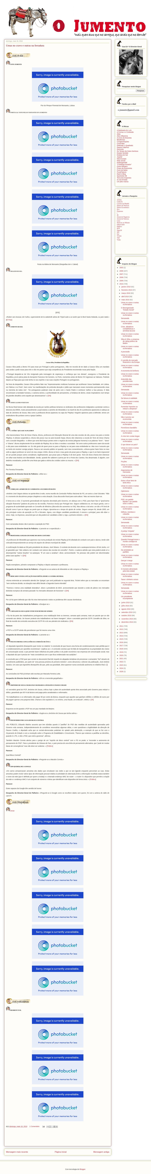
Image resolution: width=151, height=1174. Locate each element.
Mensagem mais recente (17, 1152)
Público (50, 746)
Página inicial (61, 1152)
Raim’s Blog (121, 174)
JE (118, 215)
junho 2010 (125, 602)
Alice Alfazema (122, 136)
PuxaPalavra (121, 172)
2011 (121, 626)
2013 (121, 633)
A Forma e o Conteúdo (125, 132)
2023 (121, 665)
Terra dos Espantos (124, 178)
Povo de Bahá (122, 170)
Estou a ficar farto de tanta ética (128, 482)
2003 (121, 268)
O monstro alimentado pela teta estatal (129, 570)
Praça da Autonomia (124, 168)
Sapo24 (119, 230)
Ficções (124, 462)
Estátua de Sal (122, 155)
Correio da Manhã (123, 204)
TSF (118, 238)
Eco (118, 209)
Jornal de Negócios (123, 217)
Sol (118, 234)
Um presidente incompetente (127, 597)
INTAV (12, 811)
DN (49, 396)
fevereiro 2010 (127, 290)
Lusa (118, 221)
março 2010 (126, 293)
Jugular (119, 157)
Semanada (125, 318)
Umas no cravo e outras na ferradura (130, 304)
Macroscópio (121, 159)
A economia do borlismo (130, 371)
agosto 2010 (126, 609)
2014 (121, 636)
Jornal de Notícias (123, 219)
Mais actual (121, 161)
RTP (118, 228)
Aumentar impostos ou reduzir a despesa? (129, 408)
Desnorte (120, 149)
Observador (121, 224)
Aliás (118, 134)
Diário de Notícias (123, 205)
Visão (119, 240)
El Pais (9, 320)
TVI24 (119, 236)
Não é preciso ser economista (127, 418)
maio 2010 (125, 300)
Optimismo (125, 491)
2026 (121, 671)
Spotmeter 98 (122, 176)
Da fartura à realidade (129, 398)
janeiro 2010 (126, 287)
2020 (121, 655)
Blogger (82, 1169)
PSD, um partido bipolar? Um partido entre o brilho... (129, 502)
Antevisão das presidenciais (127, 380)
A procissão (125, 352)
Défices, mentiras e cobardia (128, 513)
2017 (121, 646)
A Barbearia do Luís (124, 130)
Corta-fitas (121, 144)
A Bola (119, 200)
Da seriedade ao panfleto (127, 551)
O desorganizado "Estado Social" (127, 309)
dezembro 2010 (127, 622)
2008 (121, 277)
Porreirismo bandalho (129, 428)
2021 (121, 658)
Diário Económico (123, 207)
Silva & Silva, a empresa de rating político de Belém (130, 341)
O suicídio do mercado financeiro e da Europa (130, 361)
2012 (121, 629)
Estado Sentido (122, 153)
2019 (121, 652)
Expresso (120, 211)
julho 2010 (125, 606)
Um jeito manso (122, 182)
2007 (121, 274)
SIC (118, 232)
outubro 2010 (126, 615)
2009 (121, 281)
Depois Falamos (123, 147)
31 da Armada (122, 180)
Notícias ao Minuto (123, 223)
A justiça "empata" (127, 531)
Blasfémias (121, 140)
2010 (121, 284)
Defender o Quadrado (125, 145)
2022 (121, 662)
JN (92, 700)
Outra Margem (122, 166)
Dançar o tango (126, 560)
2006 (121, 271)
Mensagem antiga (101, 1152)
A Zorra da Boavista (124, 138)
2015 (121, 639)
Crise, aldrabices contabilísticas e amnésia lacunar (128, 329)
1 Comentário (34, 1126)
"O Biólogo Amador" (124, 164)
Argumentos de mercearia (126, 471)
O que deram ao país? (129, 445)
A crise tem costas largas (130, 436)
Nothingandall (122, 163)
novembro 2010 (127, 619)
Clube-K (120, 202)
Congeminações (123, 142)
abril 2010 (125, 296)
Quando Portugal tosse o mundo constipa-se (130, 540)
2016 (121, 642)
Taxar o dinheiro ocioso (129, 579)
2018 (121, 649)
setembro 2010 (127, 612)
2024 (121, 668)
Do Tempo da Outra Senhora (127, 151)
